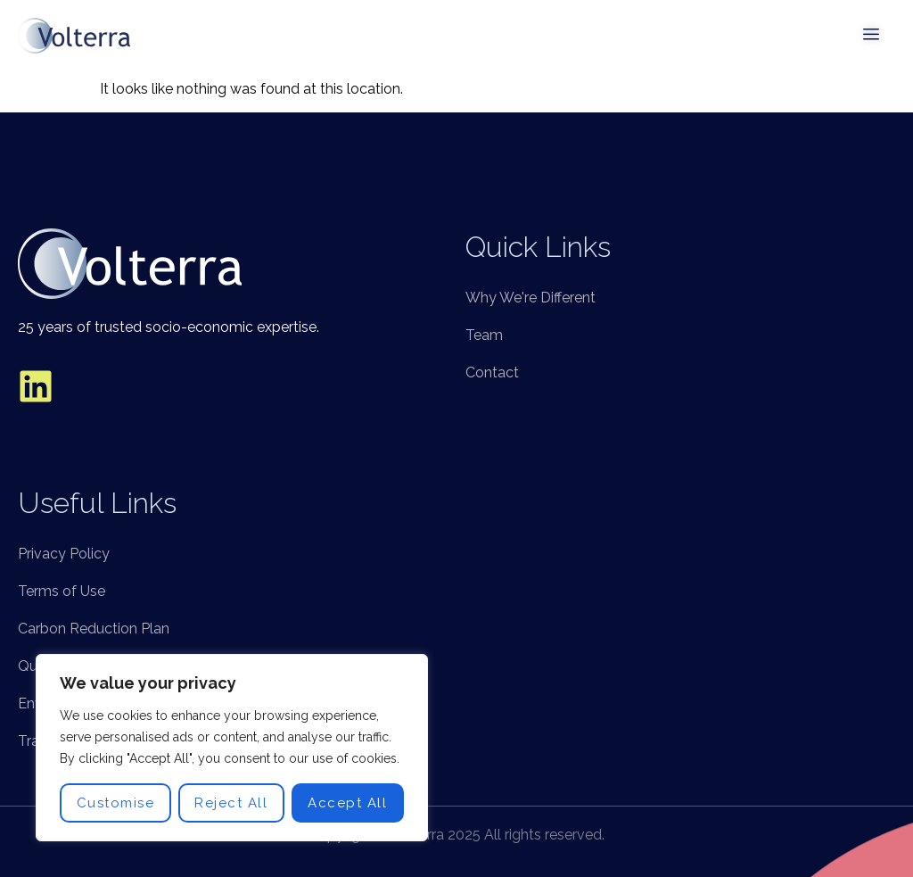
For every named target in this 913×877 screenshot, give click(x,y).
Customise (116, 803)
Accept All (347, 803)
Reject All (230, 803)
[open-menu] (872, 35)
